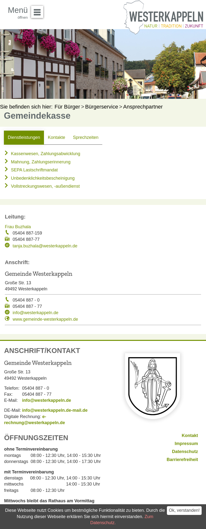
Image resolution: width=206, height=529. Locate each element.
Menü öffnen (38, 10)
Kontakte (56, 137)
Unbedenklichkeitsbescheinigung (39, 178)
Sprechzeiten (85, 137)
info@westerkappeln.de (35, 312)
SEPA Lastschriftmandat (31, 170)
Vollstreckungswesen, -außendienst (42, 186)
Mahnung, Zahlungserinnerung (37, 162)
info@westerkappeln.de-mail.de (55, 410)
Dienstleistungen (24, 137)
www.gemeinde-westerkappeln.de (45, 319)
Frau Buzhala (18, 226)
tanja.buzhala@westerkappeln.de (45, 246)
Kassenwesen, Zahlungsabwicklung (42, 153)
